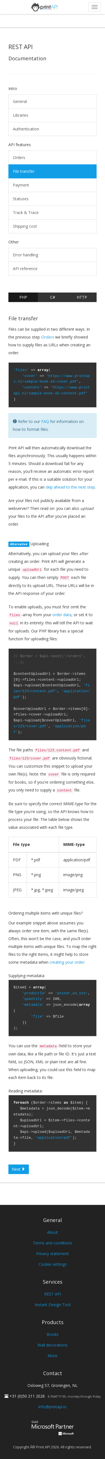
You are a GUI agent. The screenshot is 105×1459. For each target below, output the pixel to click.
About (52, 1232)
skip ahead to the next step (70, 487)
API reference (25, 268)
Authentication (26, 129)
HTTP (82, 297)
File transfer (23, 171)
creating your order (67, 962)
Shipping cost (25, 226)
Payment (21, 185)
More (52, 1355)
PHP (23, 297)
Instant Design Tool (53, 1304)
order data (61, 614)
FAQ (45, 421)
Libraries (20, 115)
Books (53, 1334)
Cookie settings (53, 1264)
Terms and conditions (52, 1243)
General (20, 101)
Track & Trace (26, 212)
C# (52, 297)
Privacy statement (52, 1253)
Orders (19, 157)
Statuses (21, 198)
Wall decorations (53, 1345)
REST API (52, 1294)
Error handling (25, 254)
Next (18, 1169)
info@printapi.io (52, 1406)
